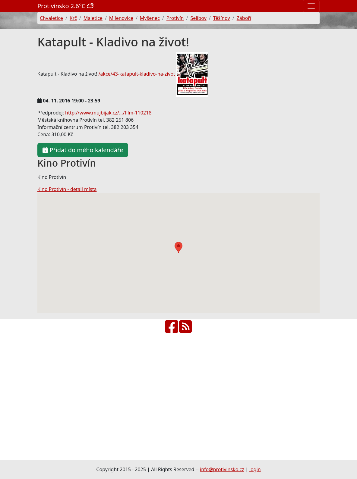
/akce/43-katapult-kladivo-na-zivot (136, 73)
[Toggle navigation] (311, 6)
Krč (73, 18)
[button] (178, 247)
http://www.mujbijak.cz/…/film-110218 (108, 112)
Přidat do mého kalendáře (83, 150)
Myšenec (150, 18)
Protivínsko (66, 6)
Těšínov (221, 18)
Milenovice (121, 18)
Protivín (175, 18)
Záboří (244, 18)
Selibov (198, 18)
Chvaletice (51, 18)
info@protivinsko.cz (222, 469)
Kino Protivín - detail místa (66, 189)
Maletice (93, 18)
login (255, 469)
